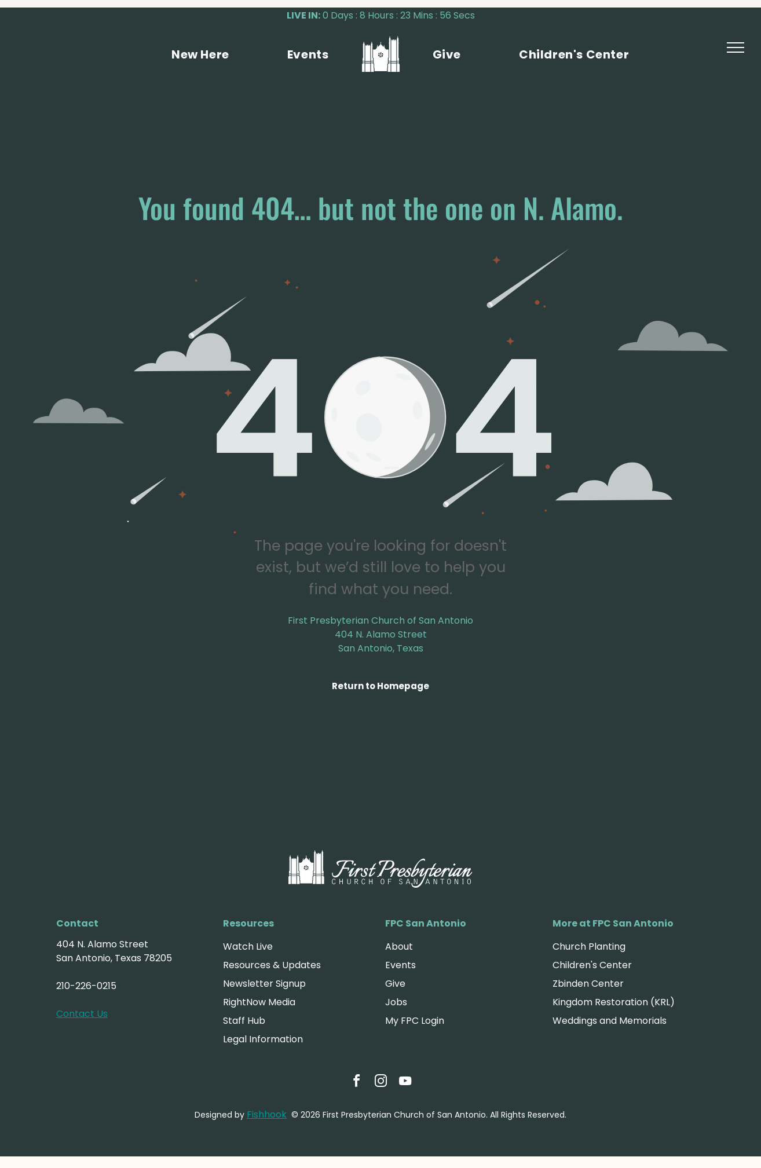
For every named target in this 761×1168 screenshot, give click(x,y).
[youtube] (405, 1082)
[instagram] (380, 1082)
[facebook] (356, 1082)
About (399, 946)
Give (395, 983)
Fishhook (267, 1114)
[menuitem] (200, 54)
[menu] (735, 47)
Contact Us (82, 1013)
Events (400, 965)
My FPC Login (414, 1020)
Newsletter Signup (264, 983)
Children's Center (592, 965)
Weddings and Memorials (610, 1020)
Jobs (396, 1002)
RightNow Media (259, 1002)
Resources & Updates (272, 965)
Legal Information (263, 1039)
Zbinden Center (588, 983)
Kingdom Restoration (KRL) (614, 1002)
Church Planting (589, 946)
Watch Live (248, 946)
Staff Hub (244, 1020)
